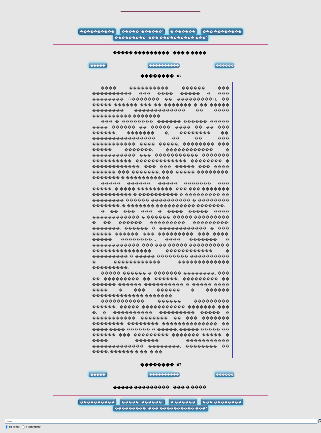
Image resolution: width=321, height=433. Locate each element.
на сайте (14, 427)
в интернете (33, 427)
